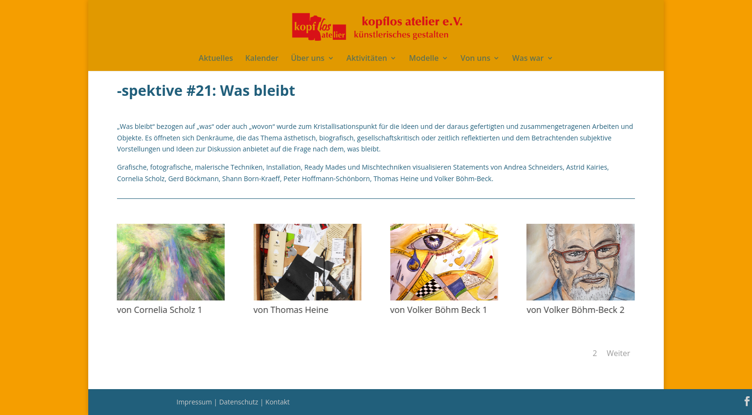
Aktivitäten (366, 59)
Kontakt (277, 401)
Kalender (261, 59)
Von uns (475, 59)
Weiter (618, 353)
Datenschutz (239, 401)
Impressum (195, 401)
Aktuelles (216, 59)
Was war (528, 59)
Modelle (424, 59)
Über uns (307, 59)
